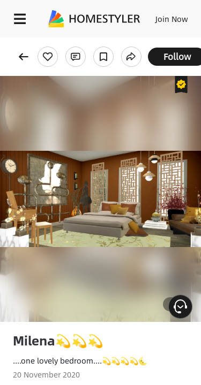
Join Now (171, 19)
